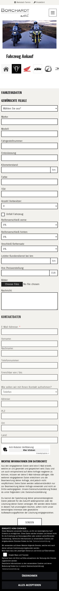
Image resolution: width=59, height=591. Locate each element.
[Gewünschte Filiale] (29, 108)
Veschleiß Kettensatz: (13, 243)
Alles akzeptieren (29, 585)
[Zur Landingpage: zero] (48, 68)
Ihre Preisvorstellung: (12, 268)
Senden (29, 522)
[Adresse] (29, 413)
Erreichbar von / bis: (12, 381)
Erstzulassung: (8, 153)
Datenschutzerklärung (36, 492)
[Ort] (29, 437)
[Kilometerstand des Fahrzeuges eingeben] (26, 170)
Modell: (5, 128)
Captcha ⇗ (42, 453)
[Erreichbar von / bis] (29, 387)
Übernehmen (29, 575)
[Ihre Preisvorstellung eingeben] (25, 273)
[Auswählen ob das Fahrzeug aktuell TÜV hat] (29, 194)
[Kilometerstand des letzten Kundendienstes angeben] (26, 261)
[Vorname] (29, 353)
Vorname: (6, 348)
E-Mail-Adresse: (10, 336)
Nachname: (7, 357)
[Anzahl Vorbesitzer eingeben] (29, 206)
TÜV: (3, 189)
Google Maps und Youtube (18, 555)
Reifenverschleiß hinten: (14, 231)
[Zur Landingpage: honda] (27, 68)
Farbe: (4, 176)
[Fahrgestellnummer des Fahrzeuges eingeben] (29, 146)
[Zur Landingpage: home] (6, 68)
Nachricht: (6, 290)
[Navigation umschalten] (53, 13)
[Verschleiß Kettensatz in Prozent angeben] (29, 249)
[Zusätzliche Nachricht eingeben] (29, 301)
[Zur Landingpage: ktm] (37, 68)
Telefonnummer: (10, 369)
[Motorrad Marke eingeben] (29, 122)
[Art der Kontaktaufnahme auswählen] (29, 401)
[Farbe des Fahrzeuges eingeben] (29, 182)
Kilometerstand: (9, 165)
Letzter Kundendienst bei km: (17, 255)
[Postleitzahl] (29, 425)
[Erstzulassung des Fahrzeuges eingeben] (29, 158)
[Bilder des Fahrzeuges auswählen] (29, 284)
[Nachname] (29, 363)
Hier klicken (29, 450)
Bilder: (4, 280)
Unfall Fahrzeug (14, 214)
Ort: (3, 432)
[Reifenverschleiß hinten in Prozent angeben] (29, 237)
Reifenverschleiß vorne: (14, 219)
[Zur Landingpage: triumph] (16, 68)
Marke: (4, 116)
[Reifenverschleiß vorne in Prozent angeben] (29, 225)
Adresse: (6, 408)
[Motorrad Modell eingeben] (29, 134)
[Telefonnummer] (29, 375)
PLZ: (3, 420)
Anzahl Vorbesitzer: (11, 201)
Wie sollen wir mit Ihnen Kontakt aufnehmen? (26, 396)
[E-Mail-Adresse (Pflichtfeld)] (29, 341)
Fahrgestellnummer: (12, 140)
